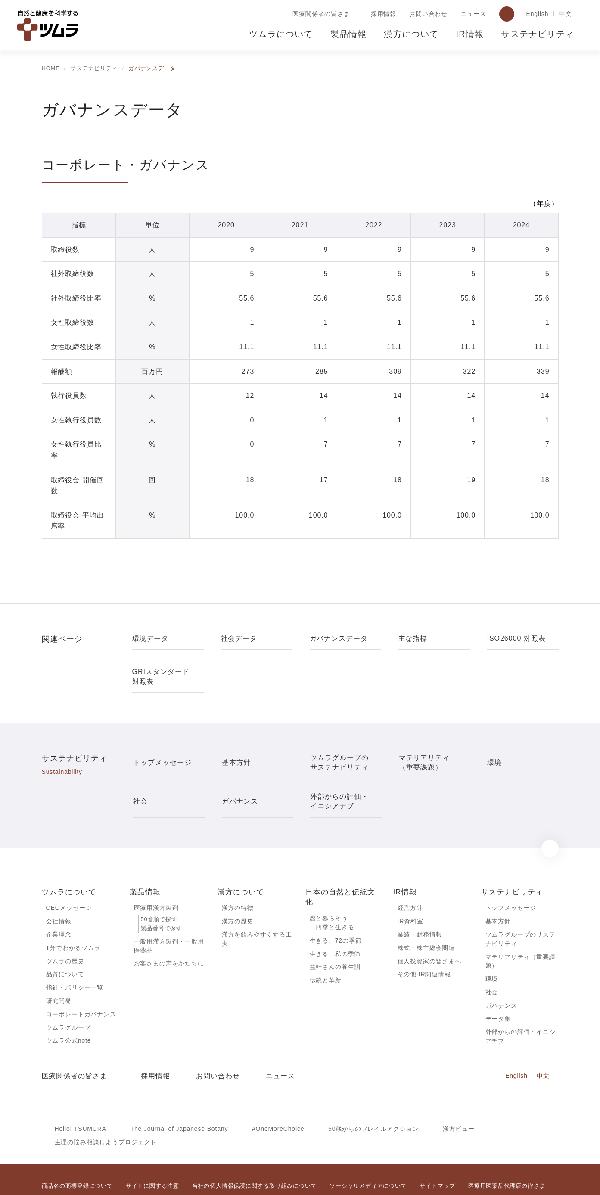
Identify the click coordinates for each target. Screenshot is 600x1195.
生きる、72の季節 (336, 908)
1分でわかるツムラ (73, 916)
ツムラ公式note (69, 1011)
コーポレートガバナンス (81, 984)
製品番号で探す (161, 896)
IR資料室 (410, 889)
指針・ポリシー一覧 (75, 957)
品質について (65, 943)
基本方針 (498, 889)
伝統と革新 (326, 949)
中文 (565, 14)
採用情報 (382, 14)
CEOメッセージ (68, 875)
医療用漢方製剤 (156, 875)
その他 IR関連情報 (424, 943)
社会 (491, 961)
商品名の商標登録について (77, 1158)
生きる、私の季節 (335, 922)
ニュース (471, 14)
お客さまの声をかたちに (169, 932)
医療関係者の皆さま (319, 14)
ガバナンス (501, 975)
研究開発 (59, 970)
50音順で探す (159, 887)
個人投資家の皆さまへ (429, 929)
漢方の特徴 (238, 875)
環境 (491, 948)
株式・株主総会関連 (426, 916)
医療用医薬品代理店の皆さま (506, 1158)
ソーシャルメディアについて (368, 1158)
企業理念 (59, 902)
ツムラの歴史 (65, 929)
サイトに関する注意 (152, 1158)
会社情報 (59, 889)
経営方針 (410, 875)
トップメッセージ (511, 875)
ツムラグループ (68, 997)
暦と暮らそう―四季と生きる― (335, 890)
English (536, 14)
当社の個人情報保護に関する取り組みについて (254, 1158)
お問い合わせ (426, 14)
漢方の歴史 (238, 889)
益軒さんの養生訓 (335, 935)
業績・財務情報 (420, 902)
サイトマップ (437, 1158)
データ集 (498, 988)
